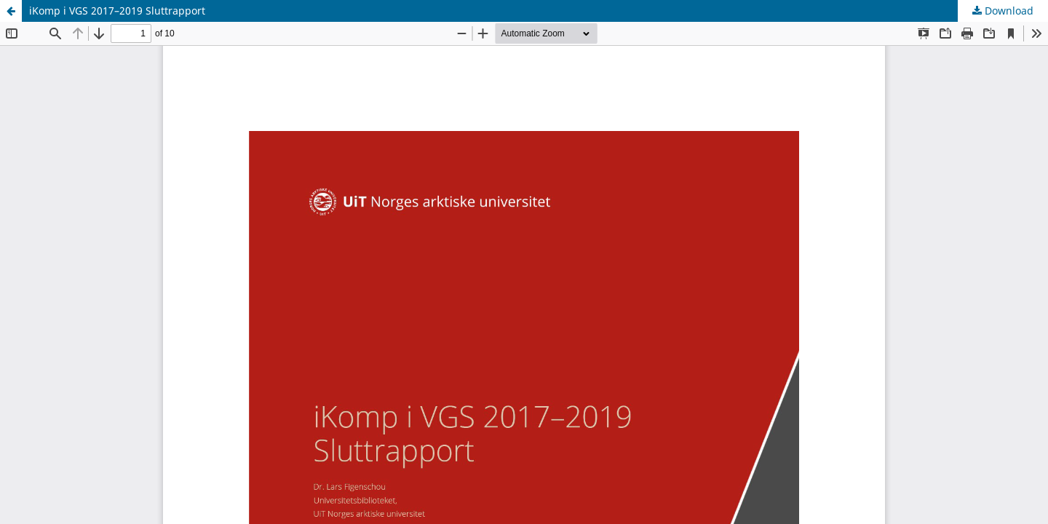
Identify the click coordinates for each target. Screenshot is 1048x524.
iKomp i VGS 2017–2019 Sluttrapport (117, 10)
